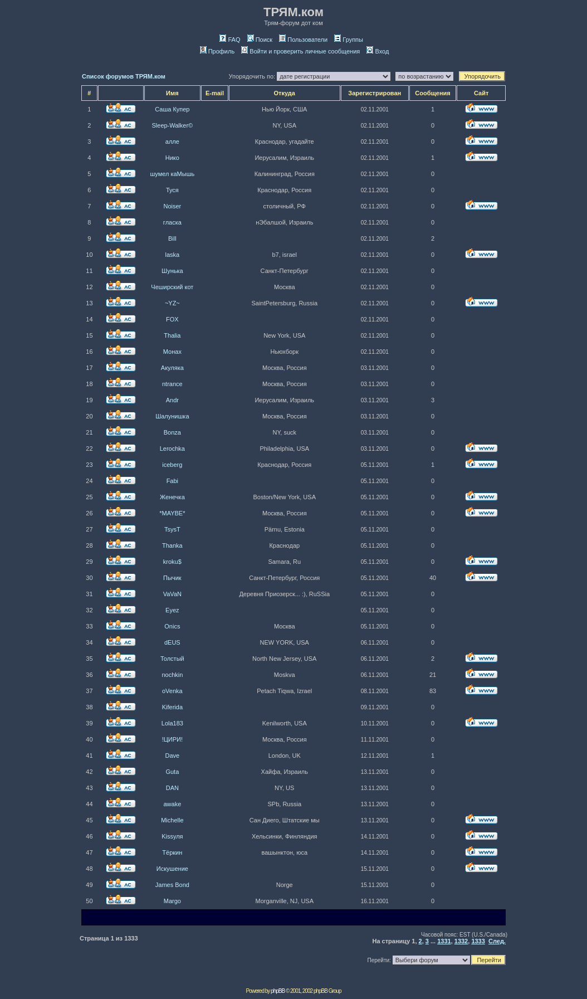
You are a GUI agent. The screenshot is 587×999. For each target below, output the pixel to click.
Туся (172, 190)
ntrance (172, 384)
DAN (172, 787)
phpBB (278, 991)
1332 (461, 941)
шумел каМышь (172, 173)
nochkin (172, 674)
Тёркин (172, 852)
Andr (172, 400)
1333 (478, 941)
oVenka (172, 691)
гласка (172, 222)
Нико (172, 157)
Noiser (172, 206)
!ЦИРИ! (172, 739)
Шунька (172, 270)
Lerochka (172, 448)
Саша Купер (172, 109)
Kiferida (172, 707)
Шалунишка (172, 416)
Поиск (259, 39)
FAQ (229, 39)
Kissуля (172, 836)
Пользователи (303, 39)
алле (172, 141)
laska (172, 254)
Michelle (172, 820)
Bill (172, 238)
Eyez (172, 610)
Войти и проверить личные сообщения (300, 51)
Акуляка (172, 367)
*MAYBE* (172, 513)
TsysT (172, 529)
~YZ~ (172, 303)
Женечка (172, 497)
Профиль (217, 51)
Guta (172, 771)
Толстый (172, 658)
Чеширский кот (172, 287)
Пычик (172, 577)
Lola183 (172, 723)
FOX (172, 319)
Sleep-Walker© (172, 125)
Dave (172, 755)
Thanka (172, 545)
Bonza (172, 432)
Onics (172, 626)
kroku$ (172, 561)
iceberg (172, 464)
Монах (172, 351)
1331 (444, 941)
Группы (348, 39)
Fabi (172, 480)
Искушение (172, 868)
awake (172, 804)
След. (497, 941)
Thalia (172, 335)
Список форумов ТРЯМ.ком (123, 76)
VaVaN (172, 594)
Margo (172, 901)
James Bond (172, 884)
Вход (377, 51)
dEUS (172, 642)
